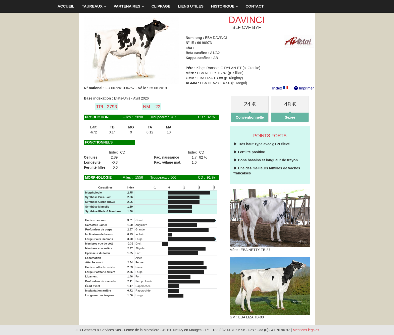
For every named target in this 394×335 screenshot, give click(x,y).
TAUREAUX (94, 6)
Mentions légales (306, 330)
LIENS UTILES (191, 6)
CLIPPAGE (161, 6)
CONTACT (254, 6)
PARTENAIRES (129, 6)
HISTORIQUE (224, 6)
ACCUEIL (66, 6)
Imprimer (301, 88)
